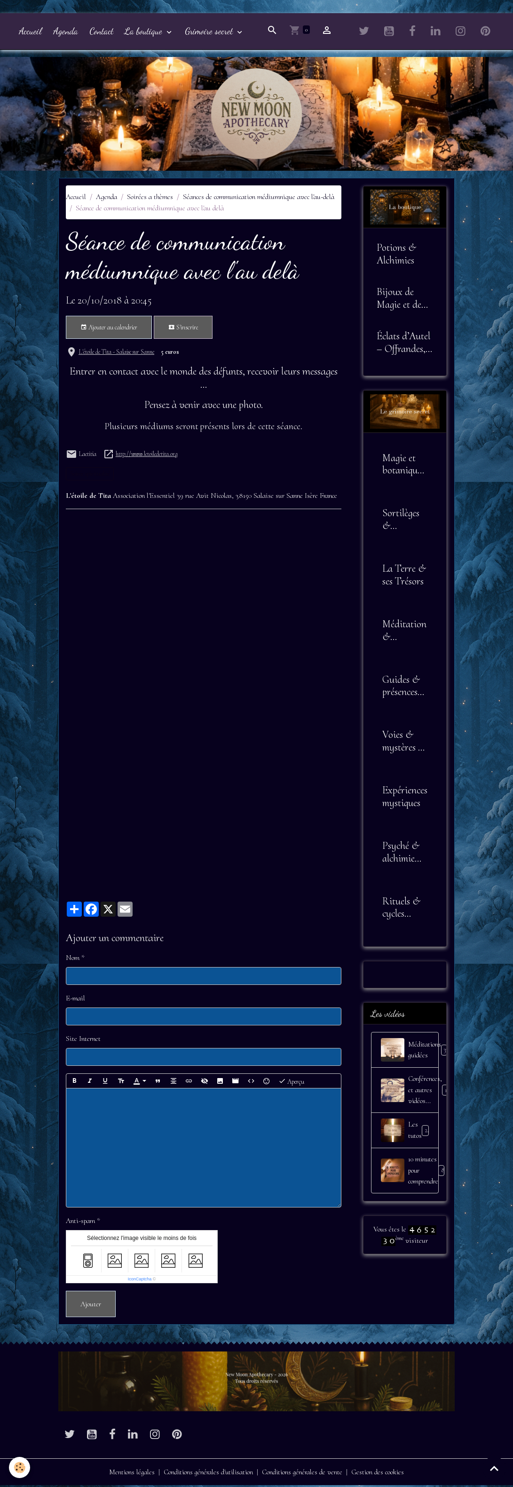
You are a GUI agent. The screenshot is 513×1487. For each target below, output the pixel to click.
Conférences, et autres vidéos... (410, 1092)
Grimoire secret (210, 32)
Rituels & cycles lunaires (401, 909)
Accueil (30, 32)
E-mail (75, 1000)
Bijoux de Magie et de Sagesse (399, 300)
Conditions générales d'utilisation (207, 1474)
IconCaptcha (140, 1281)
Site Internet (83, 1040)
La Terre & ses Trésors (404, 576)
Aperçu (291, 1082)
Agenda (65, 32)
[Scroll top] (494, 1468)
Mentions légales (128, 1474)
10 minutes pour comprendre (410, 1173)
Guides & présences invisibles (401, 688)
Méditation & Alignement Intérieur (404, 632)
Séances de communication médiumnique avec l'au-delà (258, 198)
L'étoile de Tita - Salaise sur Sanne (116, 354)
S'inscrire (183, 329)
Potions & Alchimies (396, 255)
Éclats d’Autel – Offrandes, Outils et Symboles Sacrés (403, 344)
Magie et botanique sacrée (401, 466)
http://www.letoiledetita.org (147, 456)
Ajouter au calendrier (108, 329)
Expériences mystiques (404, 798)
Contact (101, 32)
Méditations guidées (410, 1051)
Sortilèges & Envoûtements (404, 521)
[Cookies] (20, 1467)
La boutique (145, 32)
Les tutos (406, 1132)
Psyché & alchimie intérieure (401, 854)
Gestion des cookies (381, 1474)
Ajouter (90, 1306)
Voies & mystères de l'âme (404, 743)
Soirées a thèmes (150, 198)
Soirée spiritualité (90, 476)
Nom (72, 959)
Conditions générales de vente (304, 1474)
